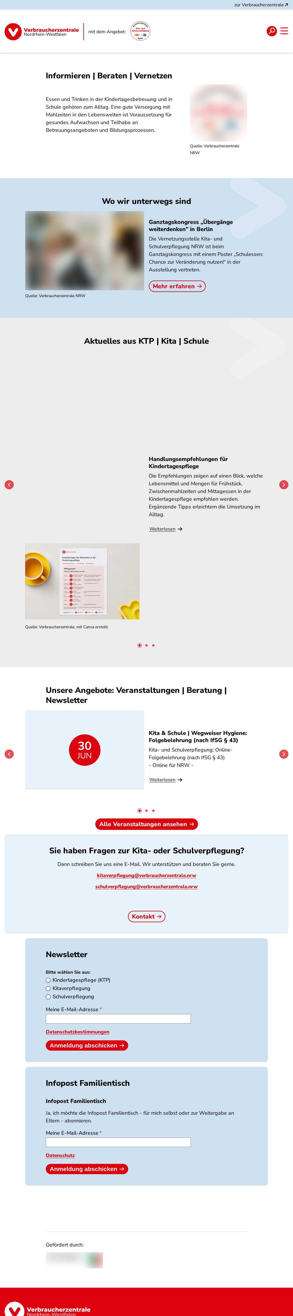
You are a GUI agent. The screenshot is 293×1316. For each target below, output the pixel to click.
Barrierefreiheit (268, 1310)
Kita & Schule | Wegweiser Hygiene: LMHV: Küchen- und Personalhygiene (144, 652)
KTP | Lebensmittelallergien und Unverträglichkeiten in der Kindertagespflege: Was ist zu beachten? (228, 656)
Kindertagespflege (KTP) (81, 938)
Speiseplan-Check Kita (138, 427)
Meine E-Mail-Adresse (72, 967)
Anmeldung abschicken (87, 1003)
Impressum (230, 1310)
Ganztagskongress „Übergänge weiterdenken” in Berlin (191, 225)
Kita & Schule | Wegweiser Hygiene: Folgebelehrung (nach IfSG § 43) (61, 652)
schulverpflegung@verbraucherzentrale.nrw (146, 844)
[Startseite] (44, 31)
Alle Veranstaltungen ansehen (146, 782)
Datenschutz (61, 1113)
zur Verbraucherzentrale (261, 5)
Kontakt (146, 875)
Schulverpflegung (73, 954)
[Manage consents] (281, 1304)
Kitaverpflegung (71, 946)
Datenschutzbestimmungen (79, 990)
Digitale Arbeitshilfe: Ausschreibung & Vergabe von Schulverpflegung (225, 434)
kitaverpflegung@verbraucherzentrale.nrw (146, 833)
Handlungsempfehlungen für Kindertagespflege (59, 430)
